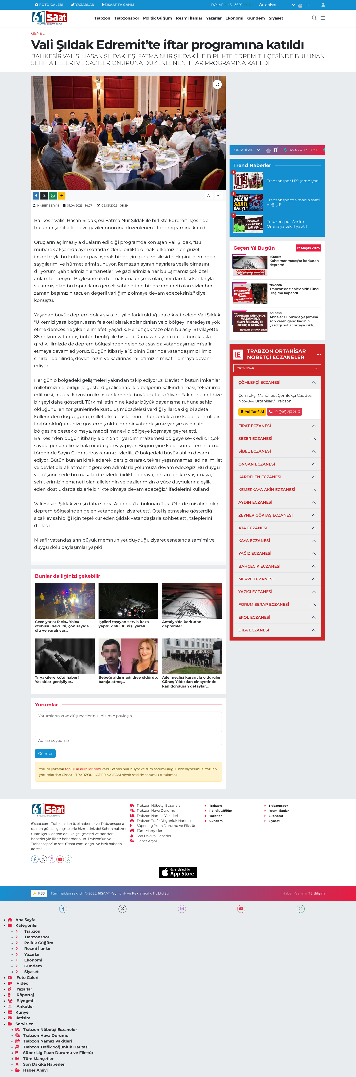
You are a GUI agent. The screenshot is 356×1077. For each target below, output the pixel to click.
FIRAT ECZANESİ (254, 426)
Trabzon (102, 18)
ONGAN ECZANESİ (256, 464)
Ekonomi (234, 18)
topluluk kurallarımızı (83, 769)
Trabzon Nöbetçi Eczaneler (156, 805)
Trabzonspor (126, 18)
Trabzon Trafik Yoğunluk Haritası (160, 821)
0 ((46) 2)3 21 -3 (284, 412)
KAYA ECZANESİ (254, 540)
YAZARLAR (82, 5)
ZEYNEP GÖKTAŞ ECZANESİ (265, 515)
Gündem (256, 18)
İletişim (19, 1018)
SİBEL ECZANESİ (254, 451)
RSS (38, 893)
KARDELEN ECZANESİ (259, 477)
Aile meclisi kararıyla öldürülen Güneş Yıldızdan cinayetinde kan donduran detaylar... (192, 681)
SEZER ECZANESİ (255, 438)
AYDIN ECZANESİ (255, 502)
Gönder (45, 753)
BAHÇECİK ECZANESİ (259, 566)
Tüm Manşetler (146, 831)
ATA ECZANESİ (252, 528)
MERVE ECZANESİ (256, 579)
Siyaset (276, 18)
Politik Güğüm (157, 18)
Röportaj (21, 995)
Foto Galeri (23, 977)
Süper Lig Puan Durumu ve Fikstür (163, 826)
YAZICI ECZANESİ (255, 591)
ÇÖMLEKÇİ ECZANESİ (259, 382)
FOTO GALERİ (49, 5)
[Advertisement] (277, 108)
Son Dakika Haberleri (151, 836)
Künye (18, 1012)
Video (18, 983)
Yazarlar (214, 18)
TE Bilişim (316, 893)
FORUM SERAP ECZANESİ (263, 604)
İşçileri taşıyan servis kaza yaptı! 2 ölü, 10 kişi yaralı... (124, 624)
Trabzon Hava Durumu (153, 810)
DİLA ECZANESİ (253, 630)
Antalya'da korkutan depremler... (181, 624)
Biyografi (21, 1000)
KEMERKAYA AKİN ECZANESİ (266, 489)
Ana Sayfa (21, 919)
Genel (37, 33)
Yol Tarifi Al (252, 412)
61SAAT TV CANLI (118, 5)
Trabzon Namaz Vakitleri (154, 816)
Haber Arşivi (143, 841)
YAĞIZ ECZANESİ (254, 553)
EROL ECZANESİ (254, 617)
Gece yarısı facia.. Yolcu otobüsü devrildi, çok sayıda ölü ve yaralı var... (62, 626)
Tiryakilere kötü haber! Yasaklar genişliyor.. (57, 679)
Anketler (21, 1006)
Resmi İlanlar (189, 18)
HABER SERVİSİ (48, 205)
